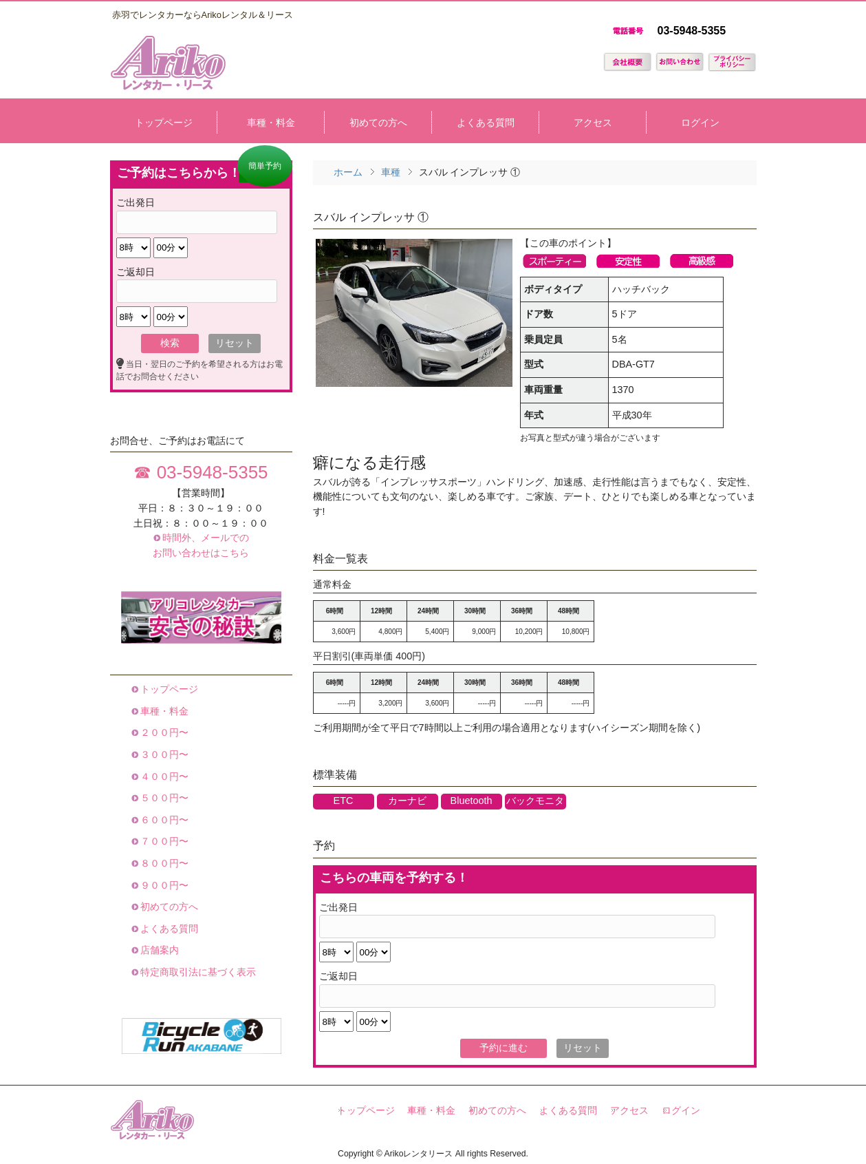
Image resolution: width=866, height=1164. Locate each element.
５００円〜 (163, 797)
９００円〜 (163, 885)
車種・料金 (163, 711)
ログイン (681, 1110)
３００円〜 (163, 754)
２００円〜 (163, 732)
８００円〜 (163, 863)
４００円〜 (163, 776)
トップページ (168, 689)
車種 (390, 172)
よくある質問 (168, 928)
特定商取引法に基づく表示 (197, 971)
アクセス (629, 1110)
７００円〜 (163, 841)
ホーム (348, 172)
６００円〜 (163, 819)
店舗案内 (159, 949)
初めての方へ (168, 906)
